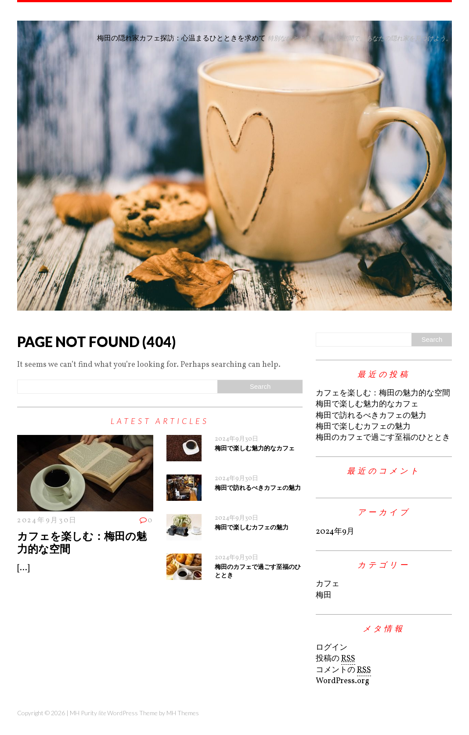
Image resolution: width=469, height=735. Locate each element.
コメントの (343, 670)
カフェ (327, 584)
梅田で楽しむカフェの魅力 (252, 527)
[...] (23, 568)
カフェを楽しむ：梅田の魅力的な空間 (82, 542)
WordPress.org (342, 681)
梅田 (324, 595)
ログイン (331, 647)
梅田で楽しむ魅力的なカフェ (255, 448)
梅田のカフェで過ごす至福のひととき (383, 437)
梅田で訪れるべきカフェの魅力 (258, 487)
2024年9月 (335, 531)
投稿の (335, 659)
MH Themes (182, 713)
